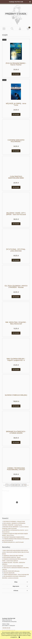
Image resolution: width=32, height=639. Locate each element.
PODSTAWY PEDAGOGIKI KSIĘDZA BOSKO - (14, 537)
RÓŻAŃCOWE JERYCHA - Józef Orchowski (13, 542)
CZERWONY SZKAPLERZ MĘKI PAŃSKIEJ (13, 555)
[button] (4, 29)
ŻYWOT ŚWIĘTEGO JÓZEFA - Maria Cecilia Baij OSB (16, 574)
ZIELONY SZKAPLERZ (9, 573)
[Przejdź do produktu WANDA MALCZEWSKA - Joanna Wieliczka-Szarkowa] (16, 510)
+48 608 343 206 (6, 628)
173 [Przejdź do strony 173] (24, 485)
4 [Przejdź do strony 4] (15, 485)
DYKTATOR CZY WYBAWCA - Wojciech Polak (14, 521)
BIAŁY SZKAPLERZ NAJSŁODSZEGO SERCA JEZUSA (15, 550)
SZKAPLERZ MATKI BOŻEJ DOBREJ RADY (13, 566)
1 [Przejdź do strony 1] (6, 485)
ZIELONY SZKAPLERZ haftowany (11, 571)
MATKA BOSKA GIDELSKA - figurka (11, 557)
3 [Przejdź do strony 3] (12, 485)
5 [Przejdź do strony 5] (17, 485)
